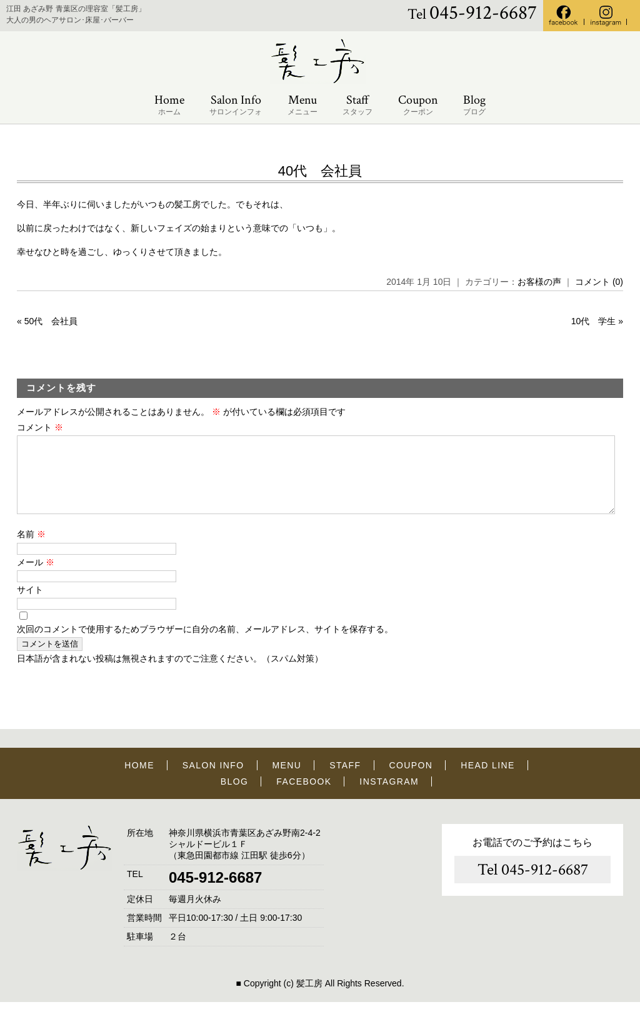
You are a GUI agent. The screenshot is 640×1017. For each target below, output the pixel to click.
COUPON (410, 780)
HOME (139, 780)
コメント (40, 427)
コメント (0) (599, 282)
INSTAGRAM (389, 796)
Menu (303, 105)
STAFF (345, 780)
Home (169, 105)
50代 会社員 (51, 321)
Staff (357, 105)
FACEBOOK (303, 796)
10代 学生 (593, 321)
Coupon (418, 105)
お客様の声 (539, 282)
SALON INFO (213, 780)
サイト (30, 605)
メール (35, 577)
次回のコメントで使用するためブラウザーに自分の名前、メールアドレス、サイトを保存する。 (205, 644)
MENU (287, 780)
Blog (474, 105)
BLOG (235, 796)
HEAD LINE (488, 780)
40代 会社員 (320, 171)
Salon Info (235, 105)
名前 (31, 549)
